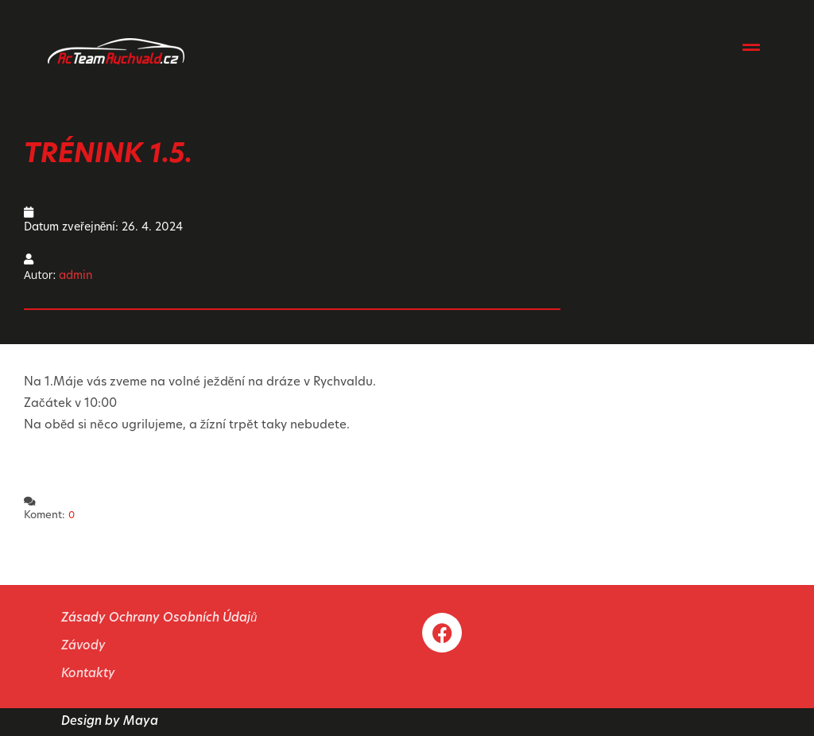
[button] (751, 47)
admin (75, 276)
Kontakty (88, 674)
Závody (83, 647)
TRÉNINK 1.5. (108, 155)
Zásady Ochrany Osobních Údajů (159, 619)
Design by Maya (109, 722)
